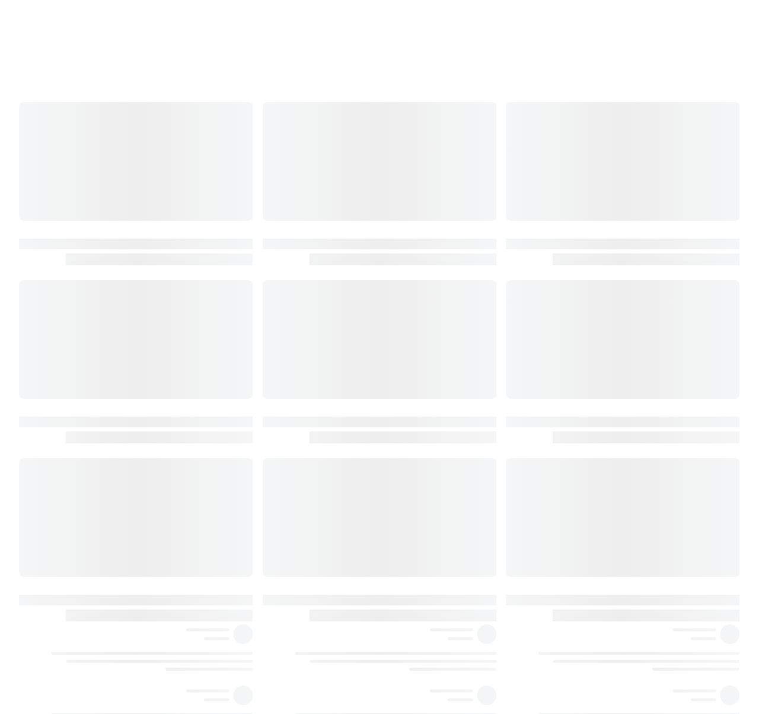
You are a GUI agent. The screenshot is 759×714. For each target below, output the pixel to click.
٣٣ (643, 174)
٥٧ (643, 563)
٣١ (643, 149)
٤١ (643, 271)
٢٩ (643, 125)
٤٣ (643, 295)
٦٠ (643, 612)
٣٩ (643, 247)
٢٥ (643, 101)
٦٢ (643, 660)
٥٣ (643, 441)
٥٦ (643, 539)
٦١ (643, 636)
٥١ (643, 417)
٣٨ (643, 222)
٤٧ (643, 368)
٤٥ (643, 344)
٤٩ (643, 393)
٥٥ (643, 490)
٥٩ (643, 587)
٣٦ (643, 198)
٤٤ (643, 320)
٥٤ (643, 466)
